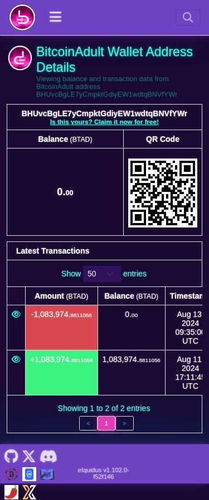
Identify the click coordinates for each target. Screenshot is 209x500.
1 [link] (106, 423)
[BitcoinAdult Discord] (48, 455)
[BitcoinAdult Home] (22, 17)
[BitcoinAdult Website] (11, 473)
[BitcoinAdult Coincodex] (47, 473)
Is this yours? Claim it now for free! (104, 121)
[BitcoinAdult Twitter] (29, 455)
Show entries (104, 274)
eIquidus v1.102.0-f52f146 (103, 473)
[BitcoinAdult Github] (11, 455)
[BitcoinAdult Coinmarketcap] (29, 473)
